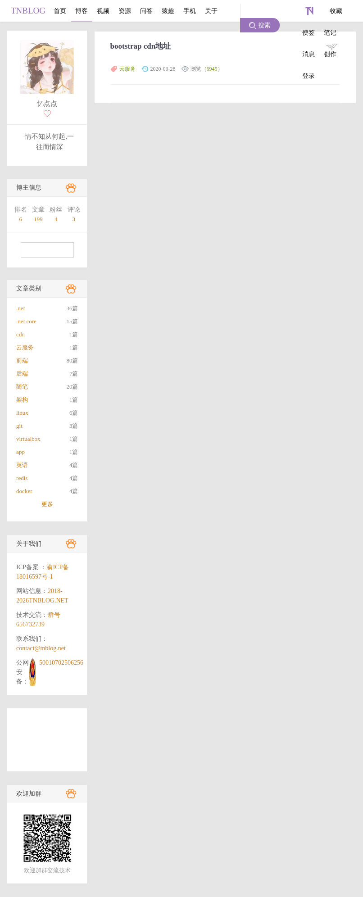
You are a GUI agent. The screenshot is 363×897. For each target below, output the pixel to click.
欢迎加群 (28, 793)
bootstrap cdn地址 (140, 46)
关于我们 (28, 543)
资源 (124, 10)
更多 (47, 504)
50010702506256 (61, 662)
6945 (212, 69)
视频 (103, 10)
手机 (189, 10)
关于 (211, 10)
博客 (81, 10)
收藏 (336, 10)
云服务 (127, 69)
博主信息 (28, 187)
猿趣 (168, 10)
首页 (60, 10)
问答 (146, 10)
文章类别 (28, 288)
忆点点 (47, 103)
